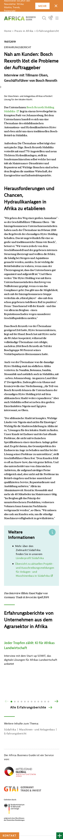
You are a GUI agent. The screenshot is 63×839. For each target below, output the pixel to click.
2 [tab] (14, 701)
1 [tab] (11, 701)
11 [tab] (45, 701)
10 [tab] (41, 701)
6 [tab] (28, 701)
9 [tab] (38, 701)
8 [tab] (35, 701)
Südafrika (10, 729)
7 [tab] (31, 701)
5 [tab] (25, 701)
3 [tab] (18, 701)
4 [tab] (21, 701)
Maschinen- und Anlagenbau (37, 729)
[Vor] (56, 701)
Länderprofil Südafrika (30, 558)
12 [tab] (48, 701)
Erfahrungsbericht (15, 733)
